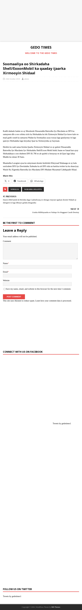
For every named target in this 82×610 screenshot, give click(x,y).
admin (26, 79)
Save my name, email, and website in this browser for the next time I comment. (38, 289)
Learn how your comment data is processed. (53, 301)
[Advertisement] (41, 20)
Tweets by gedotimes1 (62, 423)
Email (5, 272)
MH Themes (55, 607)
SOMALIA (15, 189)
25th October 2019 (13, 79)
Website (6, 280)
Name (5, 263)
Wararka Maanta (33, 189)
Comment (7, 241)
